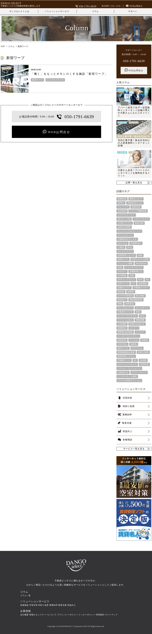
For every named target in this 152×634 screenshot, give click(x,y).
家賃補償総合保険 (126, 352)
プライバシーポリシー (67, 615)
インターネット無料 (127, 376)
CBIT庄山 (122, 344)
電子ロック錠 (124, 219)
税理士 (121, 203)
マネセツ (122, 271)
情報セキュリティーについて (42, 615)
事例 (120, 304)
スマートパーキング (127, 364)
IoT (133, 283)
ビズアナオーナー (126, 215)
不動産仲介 (136, 243)
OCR (142, 316)
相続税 (134, 344)
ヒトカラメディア (55, 80)
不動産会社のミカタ (127, 239)
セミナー (134, 328)
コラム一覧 (25, 595)
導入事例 (140, 296)
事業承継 (140, 320)
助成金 (121, 291)
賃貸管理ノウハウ (126, 255)
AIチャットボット (126, 279)
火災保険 (122, 324)
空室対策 (144, 364)
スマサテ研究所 (125, 296)
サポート (132, 11)
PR (135, 360)
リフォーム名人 (125, 320)
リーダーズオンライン (128, 336)
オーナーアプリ (125, 251)
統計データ (123, 348)
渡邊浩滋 (136, 207)
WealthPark (141, 263)
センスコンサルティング (129, 231)
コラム (95, 11)
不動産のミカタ (125, 312)
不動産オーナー (141, 287)
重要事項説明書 (125, 332)
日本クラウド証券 (140, 259)
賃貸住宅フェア (135, 203)
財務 (120, 267)
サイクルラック (125, 235)
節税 (138, 312)
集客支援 (139, 223)
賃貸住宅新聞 (124, 227)
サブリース (137, 348)
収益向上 (71, 605)
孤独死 (145, 340)
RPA (140, 279)
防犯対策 (122, 340)
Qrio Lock (122, 243)
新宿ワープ (37, 80)
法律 (132, 275)
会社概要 (24, 615)
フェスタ (134, 340)
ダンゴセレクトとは (19, 11)
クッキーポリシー (87, 615)
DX (147, 279)
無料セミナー (136, 199)
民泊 (130, 247)
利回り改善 (143, 352)
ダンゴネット (142, 308)
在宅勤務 (122, 275)
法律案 (143, 360)
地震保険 (142, 283)
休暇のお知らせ (137, 324)
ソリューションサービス (57, 11)
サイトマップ (111, 615)
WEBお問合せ (134, 6)
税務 (140, 255)
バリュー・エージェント (129, 368)
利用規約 (100, 615)
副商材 (131, 291)
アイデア (140, 332)
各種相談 (24, 605)
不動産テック (124, 360)
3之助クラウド (125, 223)
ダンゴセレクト (125, 308)
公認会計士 (123, 372)
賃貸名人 (122, 300)
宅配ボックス (124, 287)
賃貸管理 (122, 211)
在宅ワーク (123, 283)
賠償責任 (122, 328)
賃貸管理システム (126, 356)
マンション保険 (125, 263)
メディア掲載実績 (138, 211)
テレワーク (123, 207)
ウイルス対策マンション (129, 380)
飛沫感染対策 (136, 300)
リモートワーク (141, 219)
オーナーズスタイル (127, 316)
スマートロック (139, 372)
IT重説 (121, 247)
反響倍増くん (136, 271)
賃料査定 (130, 304)
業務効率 (122, 199)
